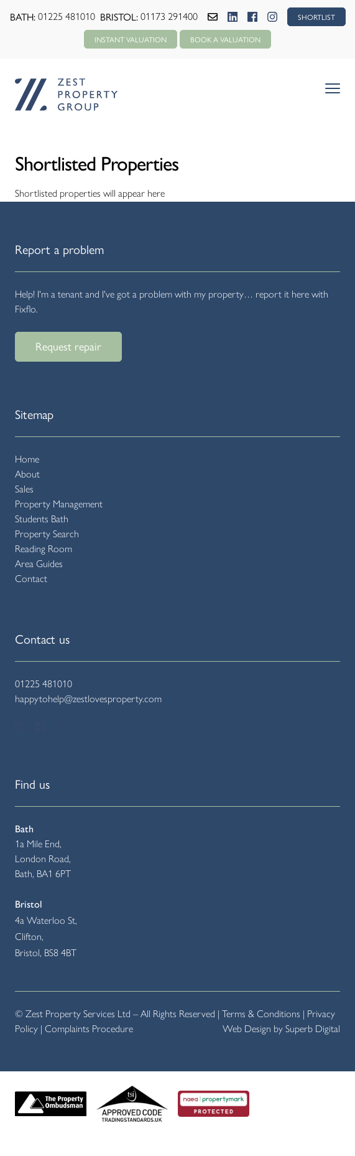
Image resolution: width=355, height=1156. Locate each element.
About (27, 474)
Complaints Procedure (89, 1029)
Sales (24, 489)
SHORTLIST (316, 16)
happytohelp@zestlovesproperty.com (88, 699)
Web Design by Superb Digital (281, 1029)
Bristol (28, 904)
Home (27, 459)
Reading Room (43, 549)
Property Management (59, 504)
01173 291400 (169, 16)
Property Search (47, 534)
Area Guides (39, 564)
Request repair (68, 346)
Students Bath (41, 519)
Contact (31, 579)
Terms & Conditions (261, 1014)
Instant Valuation (131, 39)
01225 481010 (66, 16)
